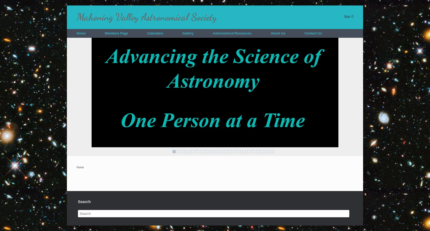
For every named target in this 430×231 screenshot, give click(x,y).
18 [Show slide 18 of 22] (253, 151)
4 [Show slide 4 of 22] (188, 151)
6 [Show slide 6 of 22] (197, 151)
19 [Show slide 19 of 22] (258, 151)
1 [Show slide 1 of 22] (174, 151)
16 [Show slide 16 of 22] (244, 151)
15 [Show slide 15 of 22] (239, 151)
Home (81, 33)
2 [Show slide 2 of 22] (178, 151)
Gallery (188, 33)
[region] (215, 97)
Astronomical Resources (232, 33)
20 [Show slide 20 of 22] (262, 151)
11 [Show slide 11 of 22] (220, 151)
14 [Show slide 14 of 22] (234, 151)
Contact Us (313, 33)
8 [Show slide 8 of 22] (206, 151)
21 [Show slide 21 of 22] (267, 151)
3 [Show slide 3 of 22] (183, 151)
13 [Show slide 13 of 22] (230, 151)
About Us (278, 33)
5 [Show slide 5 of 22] (192, 151)
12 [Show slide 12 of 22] (225, 151)
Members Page (116, 33)
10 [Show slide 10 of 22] (216, 151)
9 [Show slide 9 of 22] (211, 151)
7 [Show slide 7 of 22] (202, 151)
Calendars (155, 33)
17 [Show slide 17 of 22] (248, 151)
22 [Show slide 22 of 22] (272, 151)
